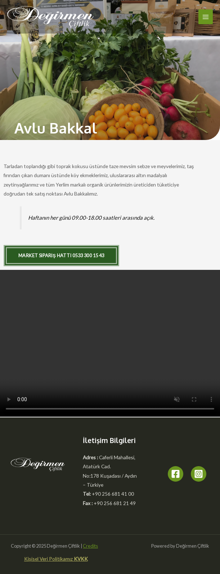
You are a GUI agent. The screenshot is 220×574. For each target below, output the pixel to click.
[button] (61, 255)
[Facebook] (175, 474)
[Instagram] (198, 474)
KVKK (81, 559)
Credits (90, 546)
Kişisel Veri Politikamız (49, 559)
